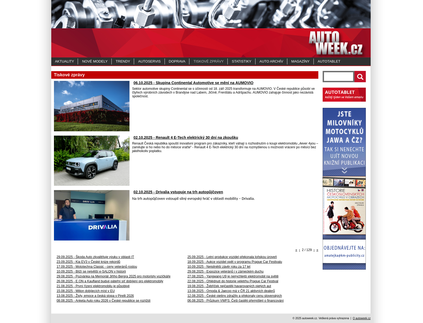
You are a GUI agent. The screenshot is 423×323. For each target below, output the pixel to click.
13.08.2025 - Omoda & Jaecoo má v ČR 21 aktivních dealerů (231, 291)
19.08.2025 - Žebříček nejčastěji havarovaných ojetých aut (229, 286)
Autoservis (149, 61)
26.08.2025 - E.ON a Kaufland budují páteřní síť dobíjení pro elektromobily (110, 281)
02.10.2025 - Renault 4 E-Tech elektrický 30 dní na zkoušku (186, 137)
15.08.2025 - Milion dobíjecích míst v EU (86, 291)
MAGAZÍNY (300, 61)
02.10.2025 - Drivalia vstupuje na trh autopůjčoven (178, 192)
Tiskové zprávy (208, 61)
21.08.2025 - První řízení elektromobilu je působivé (93, 286)
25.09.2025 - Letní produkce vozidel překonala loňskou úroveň (232, 257)
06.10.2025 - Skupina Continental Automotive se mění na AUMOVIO (194, 83)
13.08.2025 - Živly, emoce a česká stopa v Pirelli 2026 (95, 296)
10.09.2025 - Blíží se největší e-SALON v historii (91, 271)
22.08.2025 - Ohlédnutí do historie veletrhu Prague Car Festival (232, 281)
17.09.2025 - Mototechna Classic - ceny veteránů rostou (97, 267)
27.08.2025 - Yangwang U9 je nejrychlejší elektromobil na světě (233, 276)
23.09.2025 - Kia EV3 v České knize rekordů (88, 262)
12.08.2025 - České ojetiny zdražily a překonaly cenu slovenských (234, 296)
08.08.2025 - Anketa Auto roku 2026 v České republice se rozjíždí (104, 301)
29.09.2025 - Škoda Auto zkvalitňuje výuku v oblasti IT (95, 257)
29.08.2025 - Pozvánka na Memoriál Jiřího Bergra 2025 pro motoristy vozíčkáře (113, 276)
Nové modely (94, 61)
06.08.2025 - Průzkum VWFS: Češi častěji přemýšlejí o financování (235, 301)
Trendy (123, 61)
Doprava (177, 61)
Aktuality (64, 61)
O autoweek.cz (361, 318)
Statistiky (241, 61)
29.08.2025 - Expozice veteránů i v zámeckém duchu (225, 271)
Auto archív (271, 61)
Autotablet (329, 61)
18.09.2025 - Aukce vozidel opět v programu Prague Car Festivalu (234, 262)
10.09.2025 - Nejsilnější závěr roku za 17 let (218, 267)
